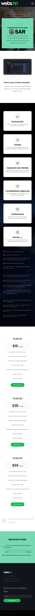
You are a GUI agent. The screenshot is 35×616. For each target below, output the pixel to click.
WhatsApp (28, 552)
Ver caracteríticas (17, 14)
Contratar (17, 385)
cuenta (7, 552)
